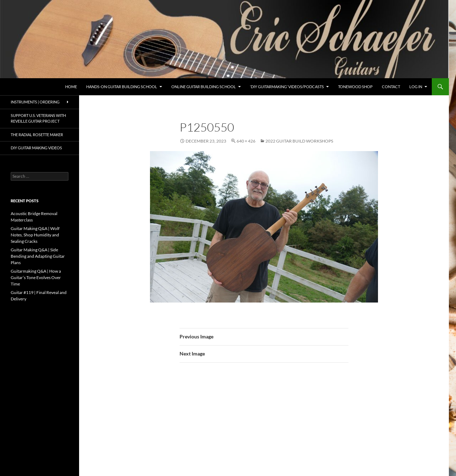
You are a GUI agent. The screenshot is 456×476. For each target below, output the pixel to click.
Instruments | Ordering (35, 102)
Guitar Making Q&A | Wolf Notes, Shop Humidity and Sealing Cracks (35, 235)
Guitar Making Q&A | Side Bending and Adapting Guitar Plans (38, 256)
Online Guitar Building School (203, 86)
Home (71, 86)
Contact (391, 86)
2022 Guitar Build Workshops (299, 141)
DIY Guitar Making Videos (36, 147)
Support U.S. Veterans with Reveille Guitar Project (38, 118)
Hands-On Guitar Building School (121, 86)
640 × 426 (246, 141)
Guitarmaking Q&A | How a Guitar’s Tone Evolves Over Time (36, 277)
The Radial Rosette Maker (37, 134)
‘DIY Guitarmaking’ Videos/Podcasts (287, 86)
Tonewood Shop (355, 86)
